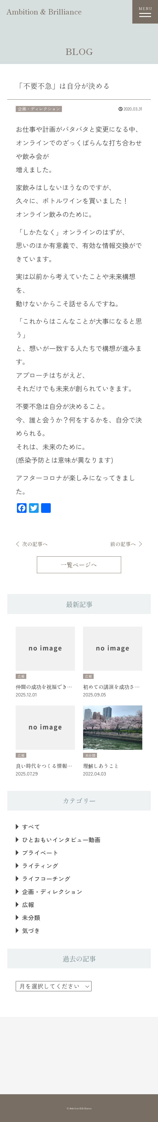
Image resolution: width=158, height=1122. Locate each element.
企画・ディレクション (52, 891)
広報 (28, 904)
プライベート (40, 852)
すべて (31, 826)
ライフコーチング (46, 878)
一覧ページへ (79, 564)
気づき (31, 930)
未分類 (31, 917)
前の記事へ (123, 544)
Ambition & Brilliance (44, 11)
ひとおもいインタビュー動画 (61, 839)
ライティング (40, 865)
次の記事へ (35, 544)
